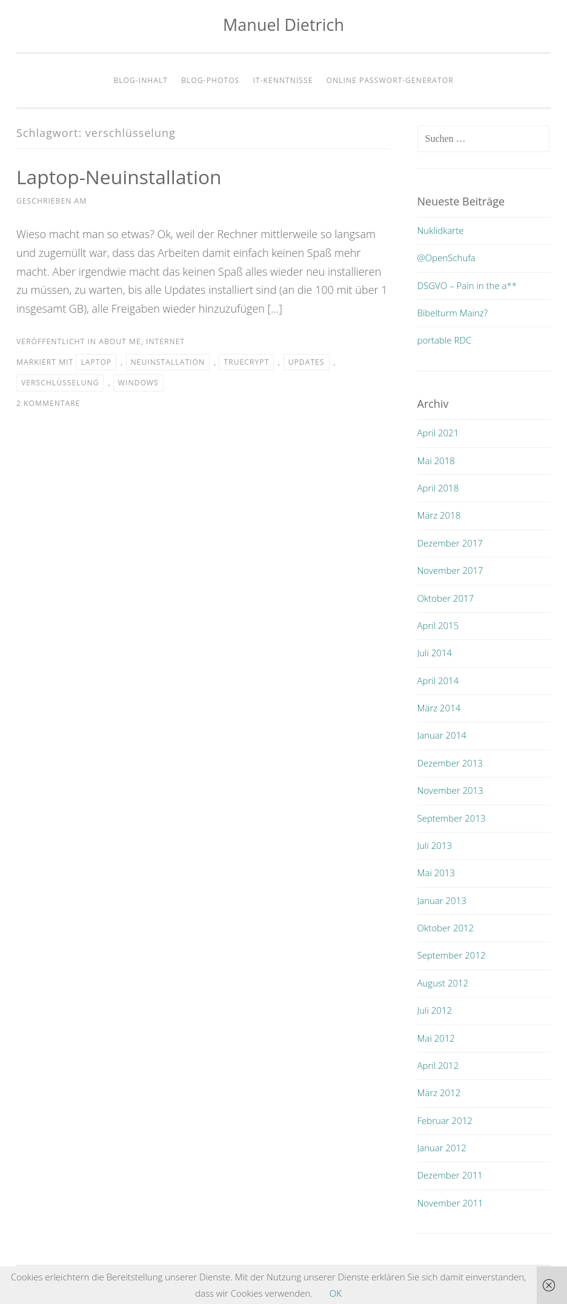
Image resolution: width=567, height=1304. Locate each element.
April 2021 (438, 433)
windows (138, 383)
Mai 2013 (436, 873)
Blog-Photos (210, 80)
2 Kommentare (48, 403)
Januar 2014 (441, 735)
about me (120, 341)
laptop (96, 362)
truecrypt (246, 362)
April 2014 (438, 680)
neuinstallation (168, 362)
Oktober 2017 (445, 598)
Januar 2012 (441, 1148)
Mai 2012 (436, 1038)
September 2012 (451, 955)
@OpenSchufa (446, 257)
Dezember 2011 (450, 1175)
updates (306, 362)
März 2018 (439, 515)
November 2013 (450, 790)
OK (336, 1293)
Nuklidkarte (440, 230)
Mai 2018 (436, 460)
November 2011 (450, 1203)
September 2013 (451, 818)
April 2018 (438, 488)
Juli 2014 (434, 653)
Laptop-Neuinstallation (119, 177)
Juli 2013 (434, 845)
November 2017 (450, 570)
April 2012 (438, 1065)
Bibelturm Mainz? (452, 313)
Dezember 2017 (450, 543)
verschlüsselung (60, 383)
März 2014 (439, 708)
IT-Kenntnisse (283, 80)
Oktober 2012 (445, 928)
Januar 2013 (441, 900)
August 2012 (443, 983)
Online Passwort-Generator (390, 80)
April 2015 (438, 625)
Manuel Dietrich (283, 24)
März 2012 (439, 1092)
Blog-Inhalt (140, 80)
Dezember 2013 (450, 763)
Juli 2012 (434, 1010)
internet (165, 341)
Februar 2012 (444, 1120)
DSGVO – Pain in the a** (467, 285)
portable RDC (444, 340)
